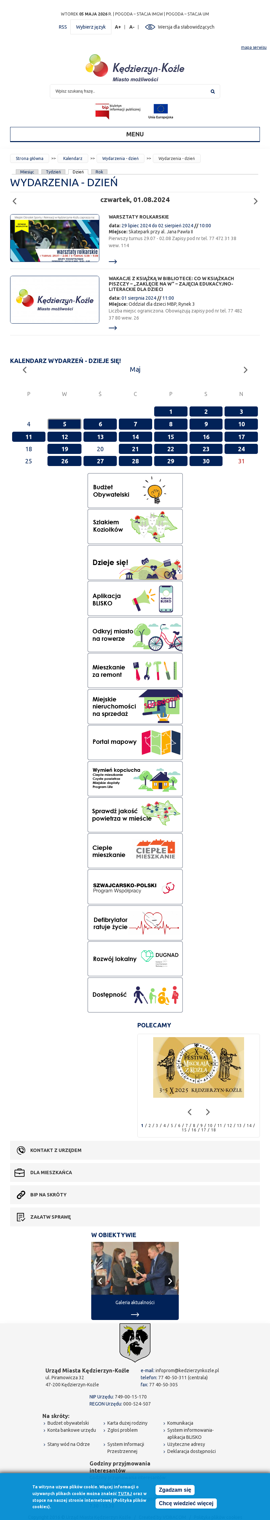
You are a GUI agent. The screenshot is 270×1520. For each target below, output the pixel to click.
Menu (135, 134)
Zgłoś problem (122, 1430)
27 (100, 461)
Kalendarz (72, 158)
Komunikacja (180, 1423)
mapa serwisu (254, 47)
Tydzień (53, 172)
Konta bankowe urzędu (71, 1430)
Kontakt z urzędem (55, 1150)
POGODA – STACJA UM (187, 14)
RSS (63, 27)
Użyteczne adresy (186, 1444)
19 (64, 448)
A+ (118, 27)
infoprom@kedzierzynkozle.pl (187, 1370)
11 (28, 436)
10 (241, 424)
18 (213, 1130)
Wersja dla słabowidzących (186, 27)
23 (206, 448)
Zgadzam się (175, 1490)
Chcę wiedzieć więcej (186, 1504)
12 (64, 436)
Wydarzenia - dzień (120, 158)
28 (135, 461)
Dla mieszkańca (51, 1172)
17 (241, 436)
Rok (99, 172)
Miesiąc (27, 172)
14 (135, 436)
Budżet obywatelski (68, 1423)
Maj (135, 369)
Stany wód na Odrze (68, 1444)
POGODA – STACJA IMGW (139, 14)
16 (206, 436)
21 (135, 448)
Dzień (78, 172)
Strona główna (29, 158)
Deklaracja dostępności (191, 1451)
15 (170, 436)
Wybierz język (91, 27)
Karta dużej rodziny (127, 1423)
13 (100, 436)
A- (132, 27)
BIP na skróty (48, 1194)
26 (64, 461)
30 (206, 461)
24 (241, 448)
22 (170, 448)
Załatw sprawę (50, 1217)
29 (170, 461)
